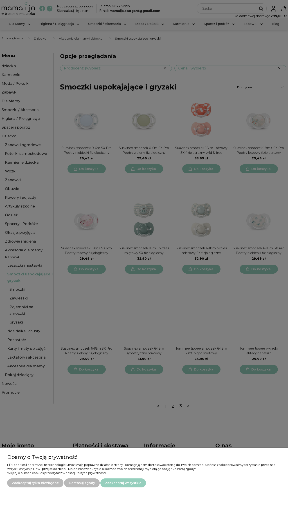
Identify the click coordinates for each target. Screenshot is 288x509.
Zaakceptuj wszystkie (123, 483)
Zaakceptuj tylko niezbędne (35, 483)
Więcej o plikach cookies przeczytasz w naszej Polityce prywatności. (57, 473)
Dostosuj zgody (82, 483)
